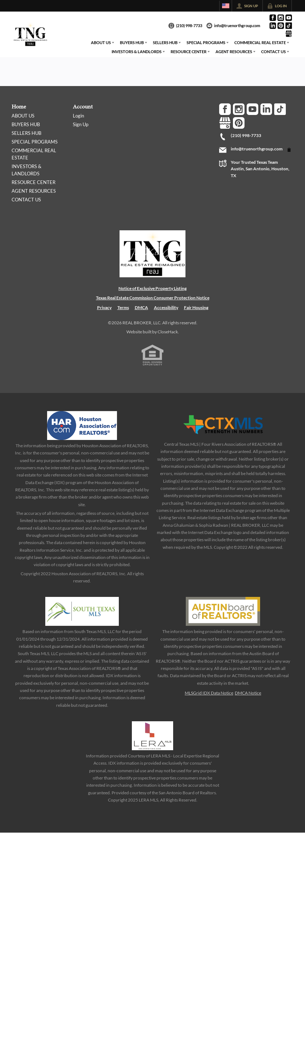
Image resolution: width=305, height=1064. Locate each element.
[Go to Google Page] (288, 33)
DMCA (141, 307)
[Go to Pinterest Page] (280, 25)
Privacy (104, 307)
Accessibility (166, 307)
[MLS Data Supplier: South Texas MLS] (82, 611)
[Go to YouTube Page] (288, 17)
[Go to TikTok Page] (288, 25)
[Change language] (226, 6)
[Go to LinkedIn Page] (273, 25)
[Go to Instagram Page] (280, 17)
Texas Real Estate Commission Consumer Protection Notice (152, 297)
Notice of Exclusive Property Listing (152, 288)
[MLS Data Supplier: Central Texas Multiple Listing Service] (223, 424)
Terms (123, 307)
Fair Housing (196, 307)
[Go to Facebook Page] (273, 17)
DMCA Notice (248, 693)
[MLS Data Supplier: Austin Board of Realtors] (223, 611)
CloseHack (168, 331)
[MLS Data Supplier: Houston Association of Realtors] (82, 425)
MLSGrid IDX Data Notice (209, 693)
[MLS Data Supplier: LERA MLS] (152, 736)
